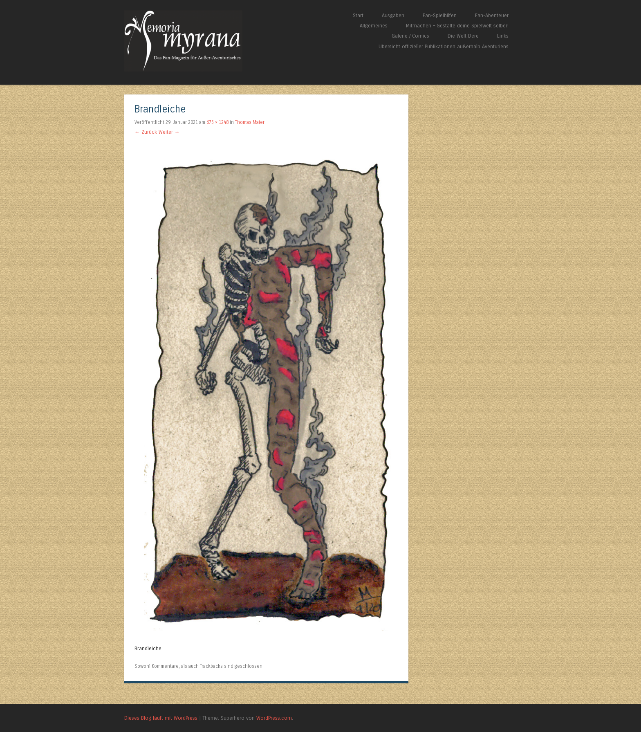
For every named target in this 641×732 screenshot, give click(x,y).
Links (503, 36)
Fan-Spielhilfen (440, 15)
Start (358, 15)
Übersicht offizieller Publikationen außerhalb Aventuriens (444, 46)
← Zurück (145, 132)
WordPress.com (274, 718)
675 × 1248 (217, 122)
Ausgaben (393, 15)
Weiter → (169, 132)
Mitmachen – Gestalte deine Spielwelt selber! (457, 25)
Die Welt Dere (463, 36)
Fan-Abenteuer (492, 15)
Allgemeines (374, 25)
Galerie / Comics (410, 36)
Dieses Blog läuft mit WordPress (160, 718)
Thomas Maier (249, 122)
